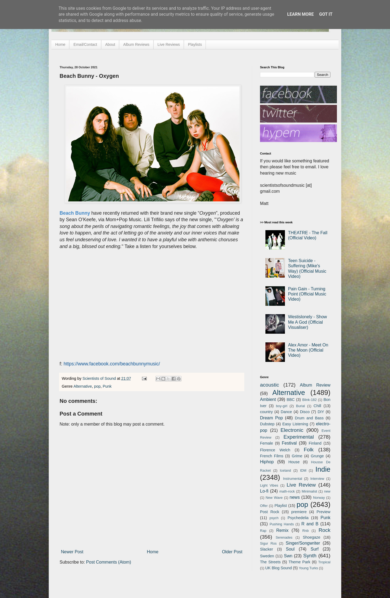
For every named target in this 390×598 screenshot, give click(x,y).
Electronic (292, 430)
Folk (309, 449)
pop (97, 386)
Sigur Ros (268, 543)
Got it (325, 14)
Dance (286, 412)
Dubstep (267, 424)
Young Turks (308, 568)
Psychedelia (298, 518)
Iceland (285, 470)
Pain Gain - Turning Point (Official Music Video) (307, 294)
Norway (319, 498)
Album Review (315, 385)
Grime (297, 456)
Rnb (305, 531)
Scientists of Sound (100, 378)
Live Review (301, 485)
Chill (317, 406)
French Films (271, 456)
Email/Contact (85, 44)
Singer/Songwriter (303, 543)
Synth (309, 555)
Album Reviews (136, 44)
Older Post (232, 551)
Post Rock (269, 512)
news (295, 497)
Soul (290, 549)
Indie (323, 469)
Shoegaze (311, 537)
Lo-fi (264, 491)
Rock (324, 530)
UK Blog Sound (278, 568)
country (266, 412)
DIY (321, 412)
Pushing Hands (281, 524)
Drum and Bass (309, 418)
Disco (305, 412)
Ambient (268, 399)
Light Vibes (269, 485)
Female (266, 443)
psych (273, 518)
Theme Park (299, 562)
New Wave (274, 498)
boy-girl (281, 406)
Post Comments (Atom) (108, 562)
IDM (303, 470)
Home (60, 44)
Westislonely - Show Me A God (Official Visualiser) (307, 321)
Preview (323, 512)
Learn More (300, 14)
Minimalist (309, 491)
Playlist (280, 505)
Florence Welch (275, 450)
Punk (107, 386)
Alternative (82, 386)
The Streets (270, 562)
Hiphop (267, 461)
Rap (263, 531)
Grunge (317, 456)
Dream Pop (271, 418)
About (110, 44)
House (294, 462)
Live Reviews (169, 44)
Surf (314, 549)
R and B (309, 524)
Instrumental (292, 479)
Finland (315, 443)
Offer (264, 506)
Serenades (284, 537)
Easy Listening (295, 424)
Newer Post (72, 551)
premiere (299, 512)
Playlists (195, 44)
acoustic (269, 385)
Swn (288, 556)
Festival (289, 443)
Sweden (267, 556)
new (327, 491)
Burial (300, 406)
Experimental (299, 437)
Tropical (324, 562)
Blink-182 (309, 400)
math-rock (287, 491)
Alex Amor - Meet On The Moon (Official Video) (308, 350)
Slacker (266, 549)
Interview (317, 479)
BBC (291, 399)
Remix (282, 530)
